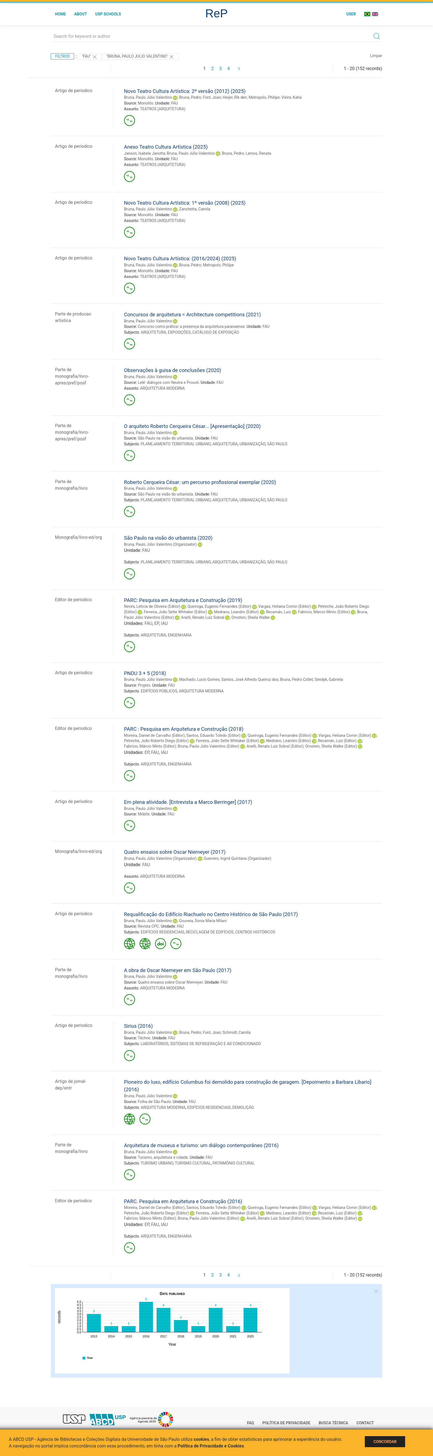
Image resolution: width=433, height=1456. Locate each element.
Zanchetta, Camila (194, 209)
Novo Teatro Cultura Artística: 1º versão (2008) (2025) (184, 203)
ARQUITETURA (153, 332)
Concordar (385, 1441)
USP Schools (108, 14)
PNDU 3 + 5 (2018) (145, 673)
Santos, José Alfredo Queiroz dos (249, 679)
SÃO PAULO (277, 444)
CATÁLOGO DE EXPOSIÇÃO (215, 332)
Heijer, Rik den (235, 97)
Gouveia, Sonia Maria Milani (203, 921)
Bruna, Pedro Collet (296, 679)
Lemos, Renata (258, 153)
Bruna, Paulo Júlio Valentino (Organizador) (160, 544)
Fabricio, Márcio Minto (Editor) (324, 612)
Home (60, 14)
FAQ (250, 1423)
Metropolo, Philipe (264, 97)
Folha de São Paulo (154, 1101)
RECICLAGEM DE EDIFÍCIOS (210, 932)
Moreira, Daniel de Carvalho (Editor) (154, 735)
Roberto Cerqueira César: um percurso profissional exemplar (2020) (200, 482)
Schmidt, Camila (236, 1032)
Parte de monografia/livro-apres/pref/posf (72, 376)
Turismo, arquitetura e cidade (163, 1157)
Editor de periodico (73, 599)
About (80, 14)
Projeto (144, 685)
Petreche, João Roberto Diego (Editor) (156, 740)
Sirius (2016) (138, 1026)
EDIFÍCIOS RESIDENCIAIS (162, 932)
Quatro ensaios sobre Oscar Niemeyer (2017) (175, 852)
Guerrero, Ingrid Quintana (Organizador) (237, 858)
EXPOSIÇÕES (179, 332)
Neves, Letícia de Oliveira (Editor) (152, 606)
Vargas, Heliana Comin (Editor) (284, 606)
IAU (164, 623)
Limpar (376, 55)
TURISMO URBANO (157, 1163)
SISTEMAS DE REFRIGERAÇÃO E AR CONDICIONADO (215, 1044)
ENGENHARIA (180, 635)
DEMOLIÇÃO (243, 1107)
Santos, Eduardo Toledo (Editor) (213, 735)
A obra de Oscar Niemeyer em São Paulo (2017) (177, 970)
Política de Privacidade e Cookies (211, 1446)
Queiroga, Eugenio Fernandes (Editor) (219, 606)
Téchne (144, 1038)
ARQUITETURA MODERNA (162, 388)
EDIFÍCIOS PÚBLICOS (159, 691)
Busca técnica (333, 1423)
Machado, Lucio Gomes (199, 679)
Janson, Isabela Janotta (144, 153)
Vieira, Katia (291, 97)
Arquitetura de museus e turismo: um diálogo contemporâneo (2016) (201, 1145)
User (351, 14)
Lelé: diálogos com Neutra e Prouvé (168, 382)
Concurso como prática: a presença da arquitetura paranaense (191, 326)
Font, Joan (212, 97)
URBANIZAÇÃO (252, 444)
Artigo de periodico (73, 90)
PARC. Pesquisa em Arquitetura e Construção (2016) (183, 1201)
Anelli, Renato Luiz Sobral (202, 617)
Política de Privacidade (286, 1423)
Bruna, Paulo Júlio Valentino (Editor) (208, 746)
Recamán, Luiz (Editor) (337, 740)
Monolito (145, 103)
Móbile (143, 814)
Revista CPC (148, 926)
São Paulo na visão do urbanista (165, 438)
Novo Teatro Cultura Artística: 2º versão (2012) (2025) (184, 91)
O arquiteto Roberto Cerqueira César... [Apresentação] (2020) (192, 426)
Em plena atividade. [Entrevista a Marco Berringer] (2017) (188, 802)
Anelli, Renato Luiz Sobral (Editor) (275, 746)
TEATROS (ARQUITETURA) (162, 109)
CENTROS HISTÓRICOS (255, 932)
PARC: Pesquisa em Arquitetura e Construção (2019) (183, 600)
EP (156, 623)
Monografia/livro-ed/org (78, 537)
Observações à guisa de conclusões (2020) (172, 370)
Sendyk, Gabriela (329, 679)
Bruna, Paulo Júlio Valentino (148, 97)
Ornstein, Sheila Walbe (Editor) (331, 746)
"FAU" (89, 57)
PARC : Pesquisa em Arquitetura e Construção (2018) (184, 729)
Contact (365, 1423)
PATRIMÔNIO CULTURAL (234, 1163)
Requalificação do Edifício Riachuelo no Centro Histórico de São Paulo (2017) (211, 914)
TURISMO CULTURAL (193, 1163)
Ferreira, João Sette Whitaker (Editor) (175, 612)
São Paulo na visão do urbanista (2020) (168, 538)
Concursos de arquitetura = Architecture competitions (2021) (192, 314)
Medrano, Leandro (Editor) (236, 612)
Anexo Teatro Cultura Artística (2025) (166, 147)
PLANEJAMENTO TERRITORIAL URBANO (176, 444)
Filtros (62, 56)
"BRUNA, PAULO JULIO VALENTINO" (140, 57)
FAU (174, 103)
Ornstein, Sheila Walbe (250, 617)
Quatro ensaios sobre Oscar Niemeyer (170, 982)
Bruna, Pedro (190, 97)
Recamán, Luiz (278, 612)
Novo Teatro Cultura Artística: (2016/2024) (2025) (180, 258)
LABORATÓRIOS (154, 1044)
